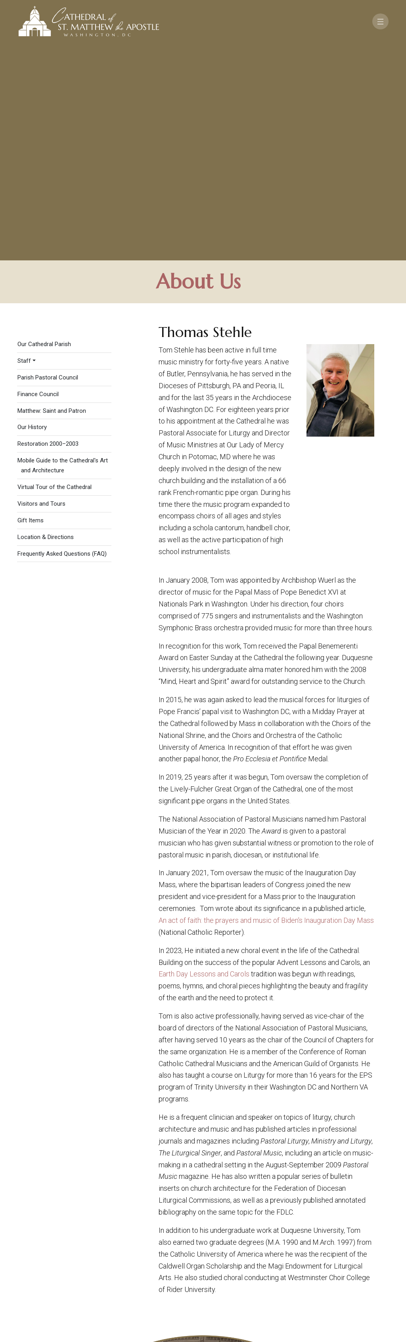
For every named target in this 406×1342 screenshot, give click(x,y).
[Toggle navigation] (380, 21)
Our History (32, 214)
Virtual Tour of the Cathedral (54, 273)
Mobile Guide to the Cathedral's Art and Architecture (62, 252)
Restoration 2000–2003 (48, 230)
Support (335, 1257)
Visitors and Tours (41, 290)
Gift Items (30, 307)
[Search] (363, 1280)
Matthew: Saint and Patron (51, 197)
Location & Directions (45, 323)
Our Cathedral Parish (44, 131)
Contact (296, 1257)
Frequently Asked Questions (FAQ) (62, 340)
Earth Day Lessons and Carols (204, 761)
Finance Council (38, 181)
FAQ (366, 1257)
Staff (24, 147)
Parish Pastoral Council (47, 164)
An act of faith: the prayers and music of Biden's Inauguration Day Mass (266, 707)
